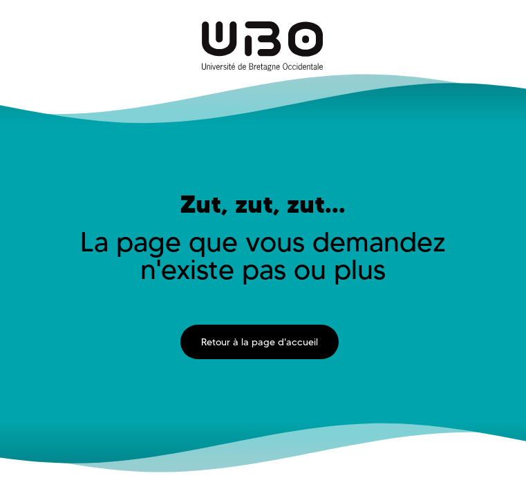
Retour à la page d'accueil (259, 342)
